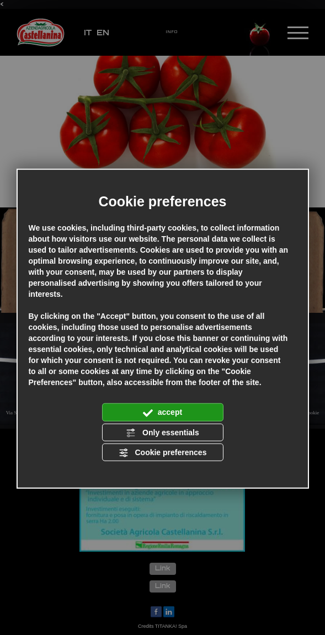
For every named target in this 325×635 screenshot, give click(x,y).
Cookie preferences (163, 453)
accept (162, 413)
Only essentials (162, 432)
